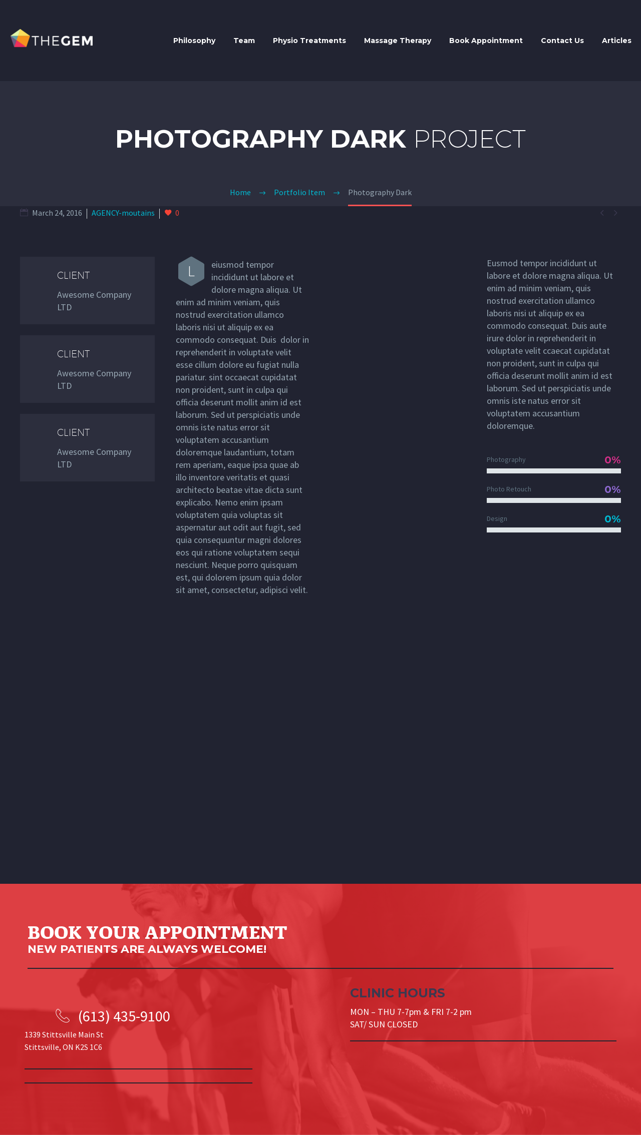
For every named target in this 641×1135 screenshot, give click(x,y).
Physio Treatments (309, 40)
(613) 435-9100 (124, 1015)
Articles (616, 40)
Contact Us (562, 40)
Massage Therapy (397, 40)
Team (244, 40)
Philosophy (194, 40)
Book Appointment (486, 40)
